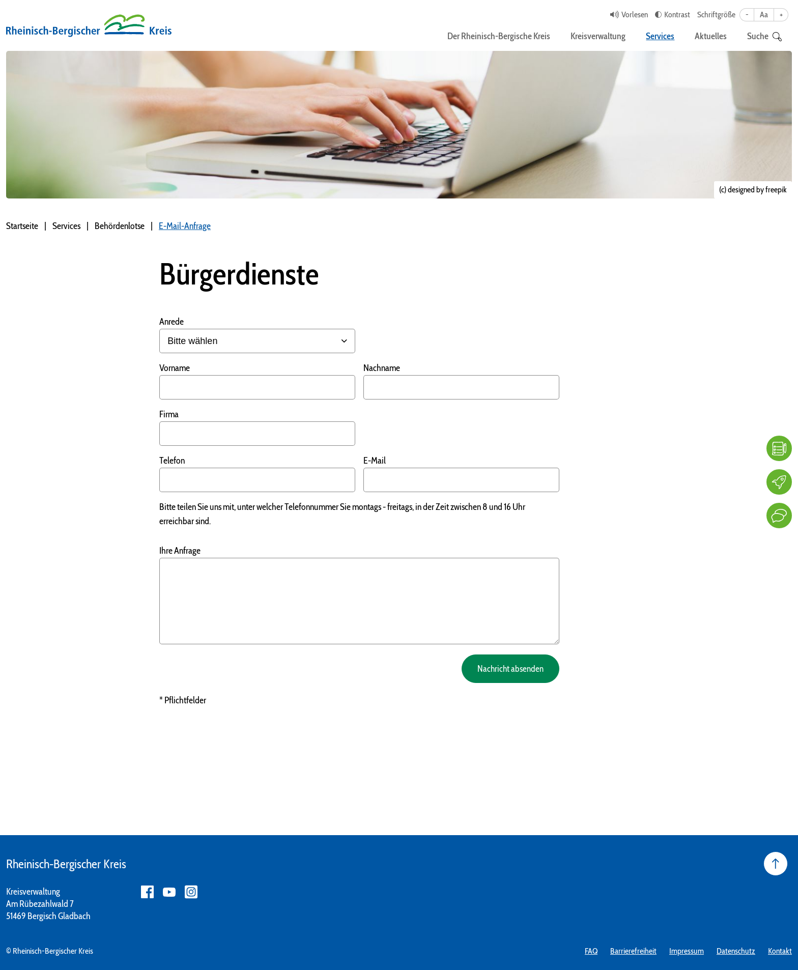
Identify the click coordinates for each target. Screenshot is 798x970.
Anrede (171, 321)
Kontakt (780, 951)
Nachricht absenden (509, 668)
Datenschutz (736, 951)
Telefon (172, 460)
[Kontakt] (779, 515)
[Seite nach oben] (775, 863)
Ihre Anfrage (180, 550)
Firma (169, 414)
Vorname (174, 368)
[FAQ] (779, 448)
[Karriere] (779, 482)
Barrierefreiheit (633, 951)
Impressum (686, 951)
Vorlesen (634, 14)
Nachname (381, 368)
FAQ (591, 951)
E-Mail (374, 460)
